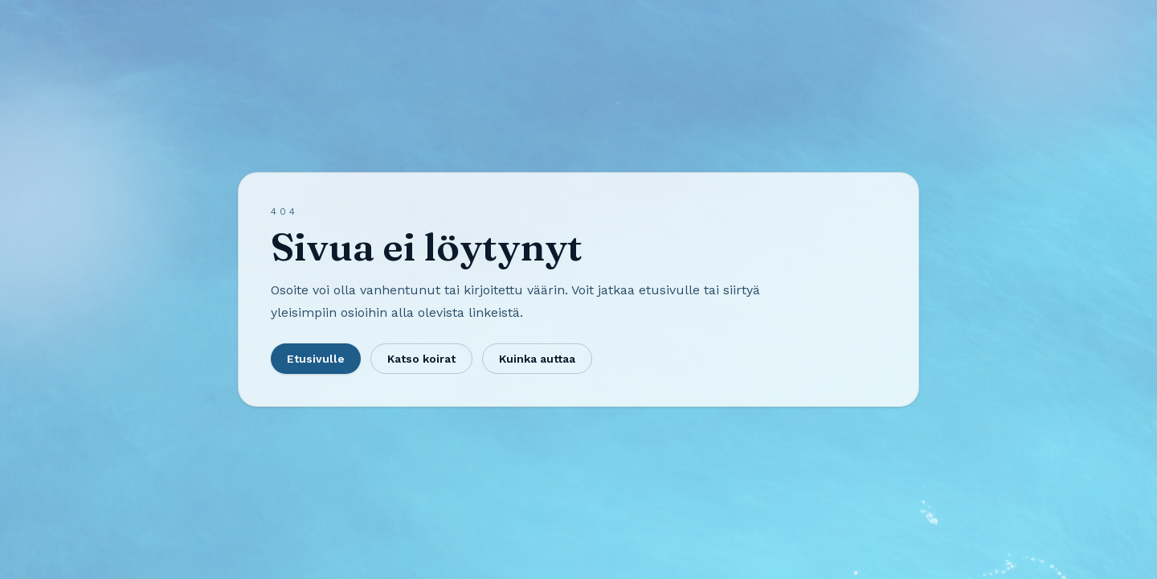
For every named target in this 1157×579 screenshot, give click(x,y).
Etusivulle (316, 358)
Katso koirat (421, 358)
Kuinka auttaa (537, 358)
